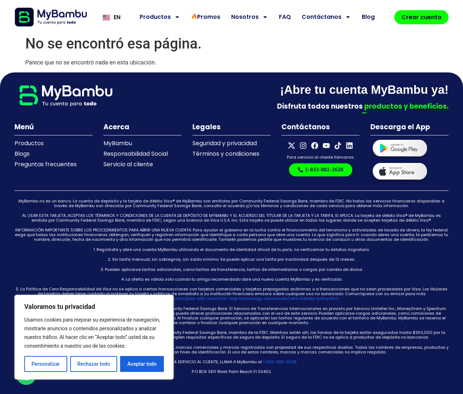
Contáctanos (326, 17)
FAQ (285, 17)
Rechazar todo (93, 364)
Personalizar (45, 364)
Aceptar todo (142, 364)
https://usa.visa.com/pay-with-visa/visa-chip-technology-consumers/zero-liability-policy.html (241, 298)
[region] (94, 337)
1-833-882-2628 (280, 362)
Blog (368, 17)
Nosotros (249, 17)
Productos (160, 17)
